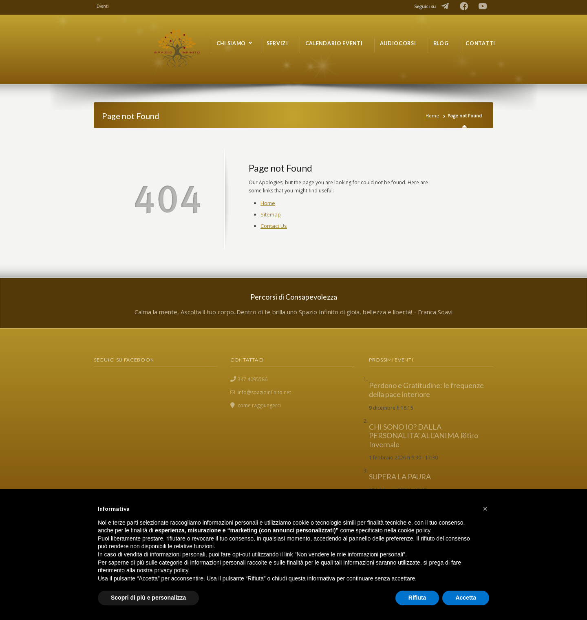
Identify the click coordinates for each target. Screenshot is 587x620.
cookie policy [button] (414, 530)
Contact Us (273, 225)
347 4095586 (252, 379)
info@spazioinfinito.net (264, 392)
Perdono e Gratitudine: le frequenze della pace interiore (426, 390)
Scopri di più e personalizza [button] (148, 597)
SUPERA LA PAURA (400, 476)
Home (432, 116)
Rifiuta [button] (417, 597)
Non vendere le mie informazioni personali (349, 554)
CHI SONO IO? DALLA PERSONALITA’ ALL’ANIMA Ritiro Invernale (423, 435)
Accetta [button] (465, 597)
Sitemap (270, 214)
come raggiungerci (259, 405)
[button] (485, 508)
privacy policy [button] (171, 570)
